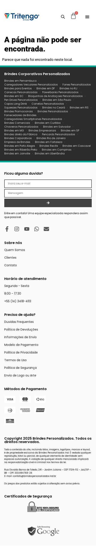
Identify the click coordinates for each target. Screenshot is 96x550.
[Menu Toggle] (87, 17)
